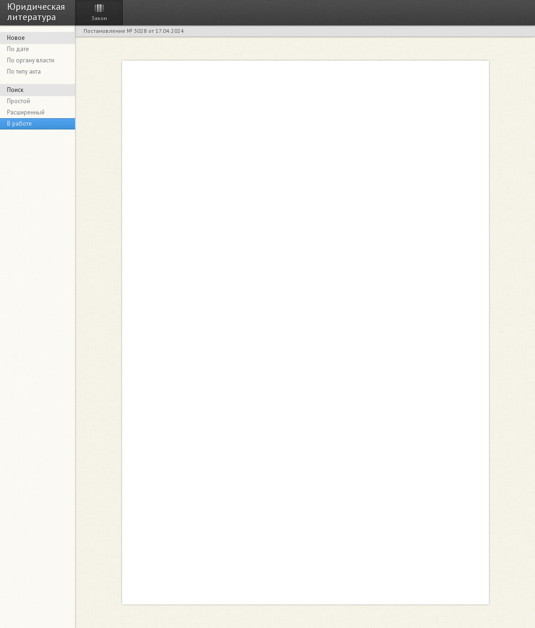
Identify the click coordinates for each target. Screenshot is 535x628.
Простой (18, 101)
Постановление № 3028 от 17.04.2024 (134, 30)
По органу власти (30, 60)
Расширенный (26, 112)
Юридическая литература (36, 11)
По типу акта (24, 72)
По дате (18, 49)
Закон (99, 18)
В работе (19, 124)
